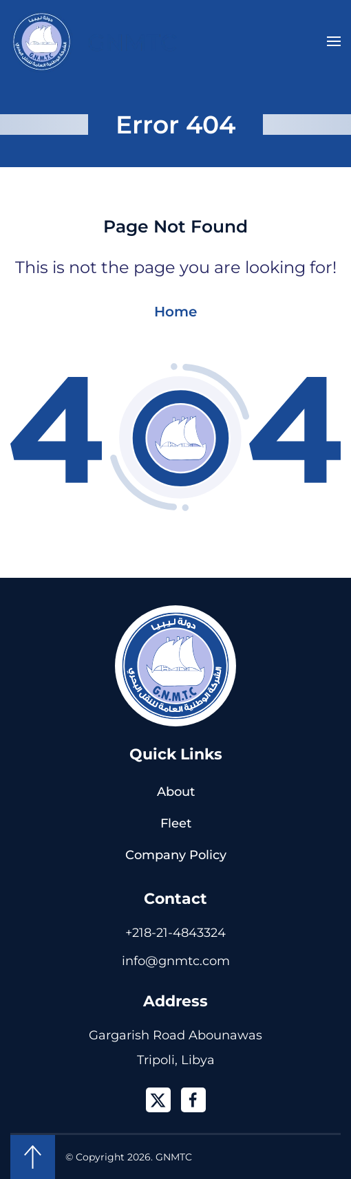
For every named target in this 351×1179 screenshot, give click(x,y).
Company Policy (175, 855)
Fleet (175, 823)
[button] (334, 41)
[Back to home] (93, 41)
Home (175, 311)
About (176, 791)
